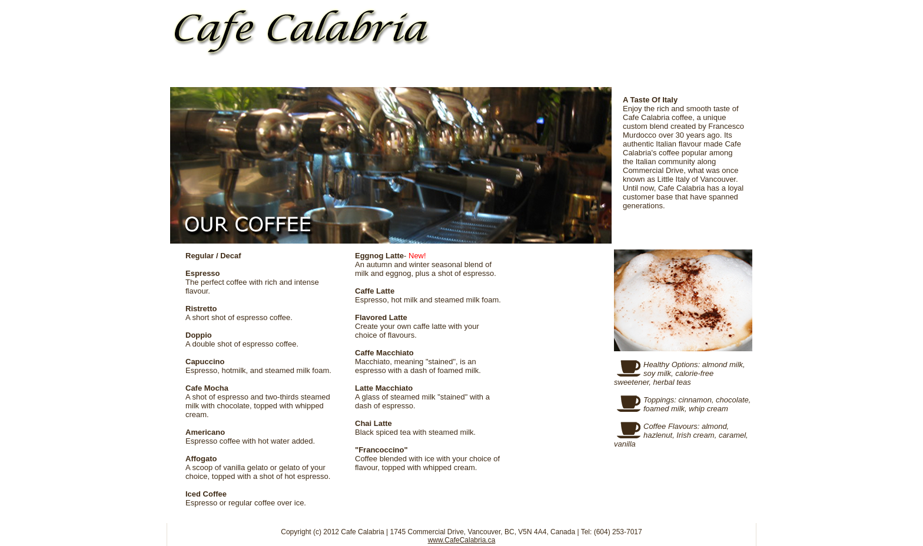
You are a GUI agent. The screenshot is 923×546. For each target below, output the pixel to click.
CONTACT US (705, 74)
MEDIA (604, 74)
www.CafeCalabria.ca (462, 540)
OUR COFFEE (301, 74)
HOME (208, 74)
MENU (402, 74)
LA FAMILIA (503, 74)
